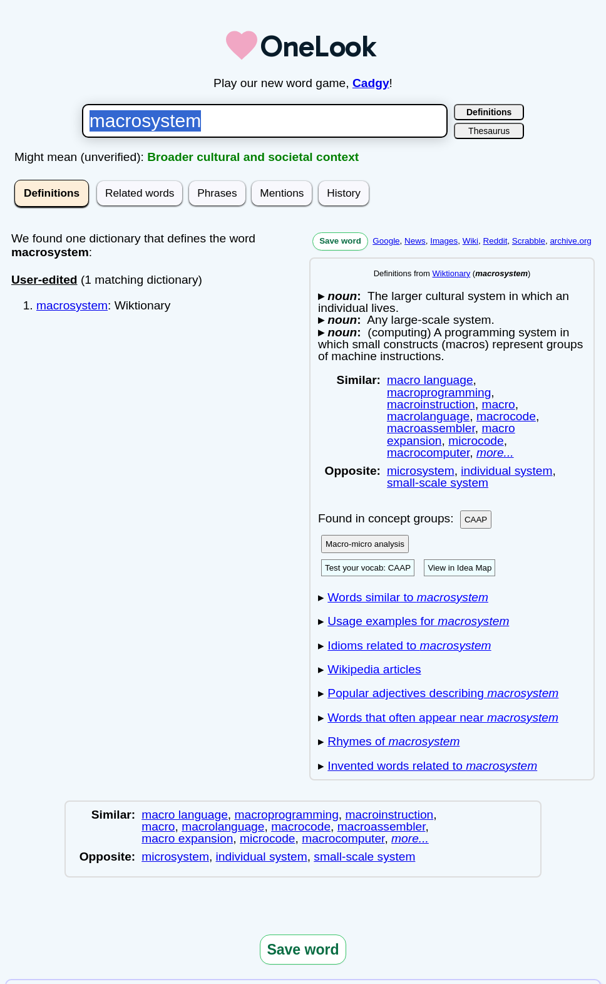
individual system (506, 470)
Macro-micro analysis (365, 544)
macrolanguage (428, 416)
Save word (340, 241)
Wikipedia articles (374, 669)
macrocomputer (428, 452)
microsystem (420, 470)
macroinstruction (431, 404)
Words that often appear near (442, 717)
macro (498, 404)
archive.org (570, 241)
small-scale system (437, 482)
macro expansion (187, 838)
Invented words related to (432, 765)
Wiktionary (452, 273)
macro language (430, 379)
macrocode (506, 416)
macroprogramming (439, 392)
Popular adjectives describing (442, 693)
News (415, 241)
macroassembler (431, 428)
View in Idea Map (459, 567)
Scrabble (528, 241)
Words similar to (407, 597)
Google (385, 241)
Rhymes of (393, 741)
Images (444, 241)
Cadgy (370, 83)
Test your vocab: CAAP (368, 567)
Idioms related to (409, 645)
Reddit (495, 241)
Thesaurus (489, 131)
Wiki (470, 241)
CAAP (476, 519)
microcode (476, 440)
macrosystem (72, 305)
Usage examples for (418, 621)
